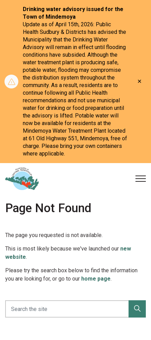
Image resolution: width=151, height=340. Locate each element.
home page (96, 278)
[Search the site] (75, 309)
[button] (137, 309)
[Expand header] (140, 178)
